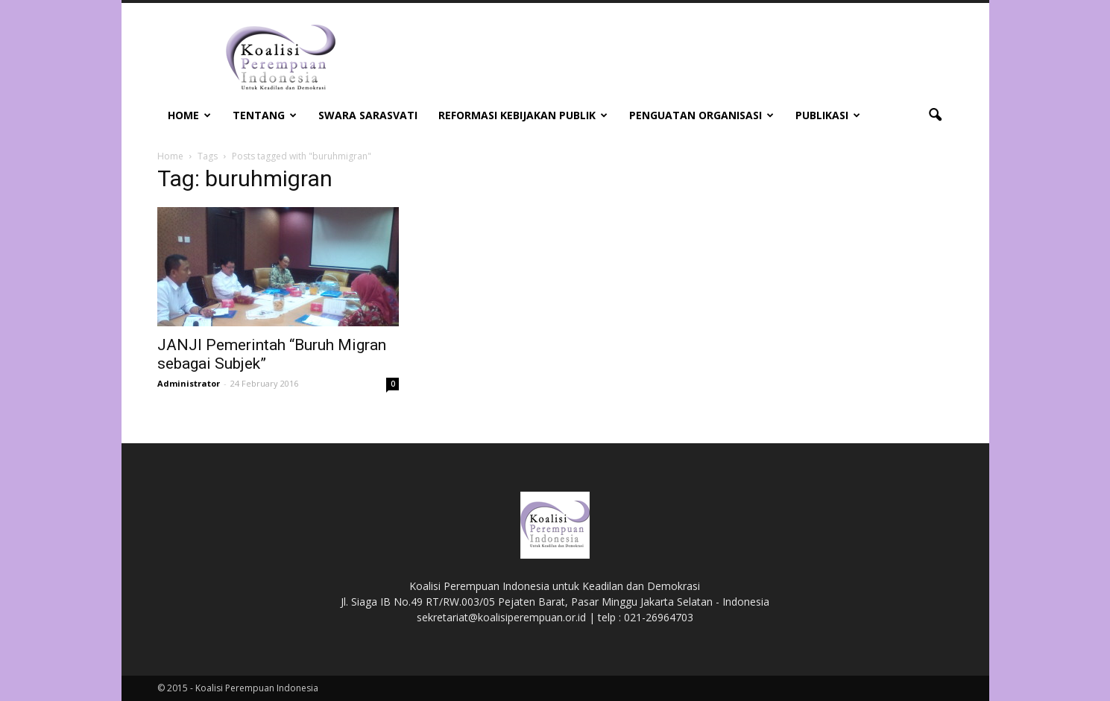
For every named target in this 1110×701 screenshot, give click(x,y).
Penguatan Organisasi (701, 115)
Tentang (265, 115)
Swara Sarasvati (367, 115)
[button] (935, 115)
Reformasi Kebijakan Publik (523, 115)
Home (189, 115)
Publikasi (827, 115)
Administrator (188, 383)
